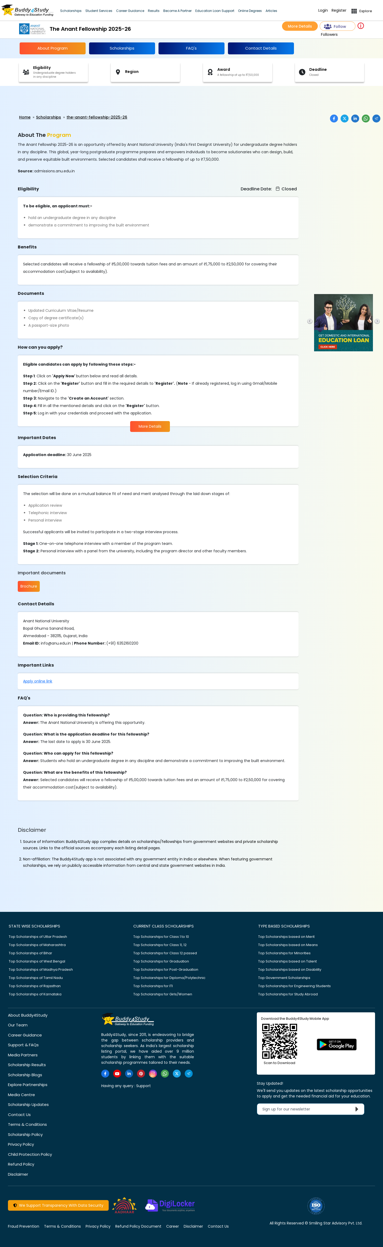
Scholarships (71, 10)
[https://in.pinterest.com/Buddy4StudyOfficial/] (141, 1073)
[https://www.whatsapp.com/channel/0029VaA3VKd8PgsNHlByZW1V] (165, 1073)
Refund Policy (21, 1163)
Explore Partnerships (27, 1084)
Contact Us (19, 1114)
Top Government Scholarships (284, 976)
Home (24, 117)
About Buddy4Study (27, 1014)
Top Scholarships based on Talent (287, 960)
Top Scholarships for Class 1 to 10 (161, 935)
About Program (52, 48)
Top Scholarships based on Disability (289, 968)
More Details (300, 26)
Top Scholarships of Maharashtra (37, 944)
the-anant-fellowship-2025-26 (97, 117)
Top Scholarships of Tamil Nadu (36, 976)
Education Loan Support (214, 10)
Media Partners (23, 1054)
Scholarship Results (27, 1064)
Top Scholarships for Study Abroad (288, 993)
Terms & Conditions (27, 1124)
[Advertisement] (41, 100)
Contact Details (261, 48)
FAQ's (191, 48)
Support (143, 1085)
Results (154, 10)
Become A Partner (177, 10)
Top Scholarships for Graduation (161, 960)
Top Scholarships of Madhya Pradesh (41, 968)
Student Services (98, 10)
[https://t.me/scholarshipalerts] (189, 1073)
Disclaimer (18, 1173)
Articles (271, 10)
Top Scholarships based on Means (288, 944)
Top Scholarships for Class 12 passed (165, 952)
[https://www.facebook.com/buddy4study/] (105, 1073)
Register (339, 10)
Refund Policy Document (138, 1225)
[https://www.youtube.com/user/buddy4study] (117, 1073)
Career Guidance (130, 10)
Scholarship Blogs (25, 1074)
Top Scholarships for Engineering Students (294, 985)
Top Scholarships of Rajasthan (35, 985)
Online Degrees (250, 10)
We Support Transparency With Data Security (58, 1204)
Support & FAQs (23, 1044)
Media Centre (21, 1094)
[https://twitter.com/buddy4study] (177, 1073)
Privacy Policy (21, 1144)
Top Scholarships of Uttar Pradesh (38, 935)
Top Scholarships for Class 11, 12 (160, 944)
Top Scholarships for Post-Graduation (165, 968)
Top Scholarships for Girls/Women (162, 993)
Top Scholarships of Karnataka (35, 993)
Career (172, 1225)
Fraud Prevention (23, 1225)
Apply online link (37, 680)
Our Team (18, 1024)
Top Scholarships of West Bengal (37, 960)
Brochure (28, 586)
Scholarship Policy (25, 1133)
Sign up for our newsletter (311, 1109)
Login (323, 10)
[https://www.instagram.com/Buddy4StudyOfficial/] (153, 1073)
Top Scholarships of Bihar (30, 952)
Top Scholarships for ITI (153, 985)
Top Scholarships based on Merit (286, 935)
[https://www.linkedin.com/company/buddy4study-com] (129, 1073)
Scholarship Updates (28, 1104)
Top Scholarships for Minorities (284, 952)
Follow (335, 26)
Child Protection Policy (30, 1153)
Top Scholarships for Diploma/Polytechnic (169, 976)
